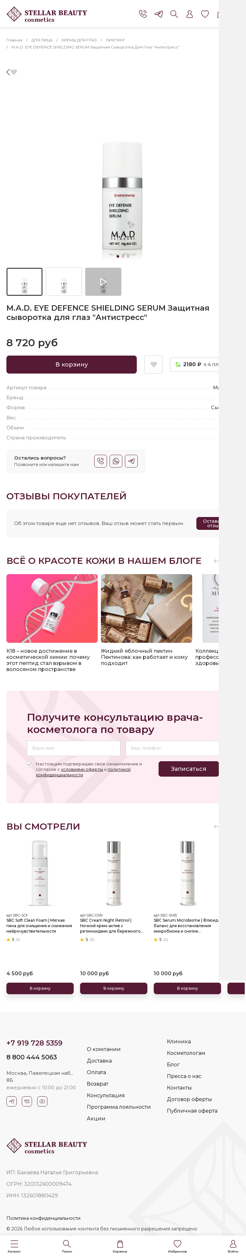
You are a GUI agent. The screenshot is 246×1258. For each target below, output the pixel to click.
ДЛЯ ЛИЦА (42, 40)
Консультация (106, 1095)
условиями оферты (82, 769)
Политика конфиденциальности (43, 1218)
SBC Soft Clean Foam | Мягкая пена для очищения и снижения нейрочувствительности (39, 925)
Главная (14, 40)
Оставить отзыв (214, 523)
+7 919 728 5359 (34, 1043)
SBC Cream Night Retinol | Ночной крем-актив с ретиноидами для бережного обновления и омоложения (110, 926)
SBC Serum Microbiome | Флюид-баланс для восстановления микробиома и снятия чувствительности (186, 926)
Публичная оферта (192, 1111)
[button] (14, 1247)
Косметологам (186, 1053)
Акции (96, 1119)
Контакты (179, 1088)
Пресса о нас (184, 1076)
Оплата (96, 1072)
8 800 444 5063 (31, 1057)
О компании (104, 1049)
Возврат (97, 1084)
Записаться (188, 768)
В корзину (71, 364)
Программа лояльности (119, 1107)
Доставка (99, 1061)
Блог (173, 1065)
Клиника (179, 1041)
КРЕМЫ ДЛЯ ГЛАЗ (79, 40)
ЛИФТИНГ (115, 40)
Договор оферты (189, 1099)
